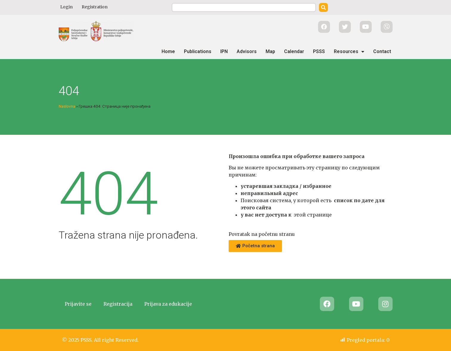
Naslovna (67, 106)
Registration (95, 7)
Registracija (117, 304)
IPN (224, 51)
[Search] (323, 7)
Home (168, 51)
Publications (197, 51)
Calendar (294, 51)
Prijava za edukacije (168, 304)
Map (270, 51)
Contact (382, 51)
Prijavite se (78, 304)
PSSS (319, 51)
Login (66, 7)
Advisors (247, 51)
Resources (349, 51)
